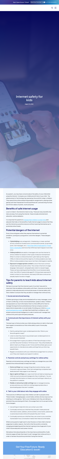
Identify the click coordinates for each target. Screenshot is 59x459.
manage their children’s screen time (35, 220)
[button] (55, 7)
